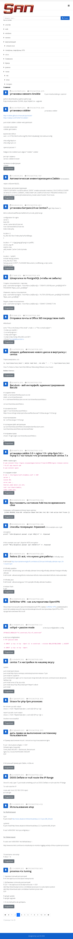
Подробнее (9, 169)
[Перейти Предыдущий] (8, 915)
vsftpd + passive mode (22, 627)
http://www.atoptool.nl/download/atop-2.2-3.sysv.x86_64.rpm (32, 819)
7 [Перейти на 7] (31, 915)
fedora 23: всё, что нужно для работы (31, 556)
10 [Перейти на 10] (41, 915)
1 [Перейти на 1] (11, 915)
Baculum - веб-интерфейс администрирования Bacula (37, 386)
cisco (7, 55)
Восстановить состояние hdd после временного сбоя (37, 504)
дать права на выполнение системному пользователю (33, 734)
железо (7, 38)
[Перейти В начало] (5, 915)
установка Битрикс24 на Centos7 (29, 207)
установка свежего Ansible (25, 93)
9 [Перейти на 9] (37, 915)
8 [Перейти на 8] (34, 915)
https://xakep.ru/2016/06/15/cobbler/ (15, 118)
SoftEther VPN (51, 607)
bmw (8, 80)
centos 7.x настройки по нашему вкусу (32, 662)
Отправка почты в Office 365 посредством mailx (37, 318)
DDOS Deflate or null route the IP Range (32, 777)
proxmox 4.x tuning (20, 871)
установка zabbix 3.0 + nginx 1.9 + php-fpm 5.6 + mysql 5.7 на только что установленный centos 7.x (39, 454)
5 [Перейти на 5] (24, 915)
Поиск (65, 18)
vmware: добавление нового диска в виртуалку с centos (38, 353)
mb (7, 76)
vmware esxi (10, 46)
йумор (7, 63)
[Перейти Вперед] (45, 915)
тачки (7, 72)
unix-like (8, 25)
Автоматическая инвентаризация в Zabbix (35, 178)
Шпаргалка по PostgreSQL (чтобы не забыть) (35, 278)
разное (7, 67)
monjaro (9, 84)
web (6, 29)
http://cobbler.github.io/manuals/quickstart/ (17, 116)
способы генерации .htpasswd (27, 526)
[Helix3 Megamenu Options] (69, 6)
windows (8, 33)
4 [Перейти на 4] (21, 915)
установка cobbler (20, 110)
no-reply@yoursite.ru (17, 339)
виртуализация (10, 42)
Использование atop (22, 806)
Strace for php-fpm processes (26, 701)
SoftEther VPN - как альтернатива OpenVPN (35, 601)
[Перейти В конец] (48, 915)
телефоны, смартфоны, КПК (15, 50)
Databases (9, 59)
